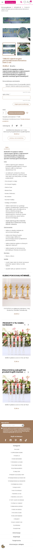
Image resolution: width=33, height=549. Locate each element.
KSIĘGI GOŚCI (17, 487)
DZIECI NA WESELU (17, 509)
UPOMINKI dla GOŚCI (17, 484)
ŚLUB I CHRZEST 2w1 (17, 522)
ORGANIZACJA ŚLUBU (17, 462)
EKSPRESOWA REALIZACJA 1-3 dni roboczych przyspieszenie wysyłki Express (16, 131)
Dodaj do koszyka (16, 113)
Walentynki (17, 528)
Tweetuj (16, 125)
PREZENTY (17, 519)
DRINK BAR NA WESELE (17, 506)
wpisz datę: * (6, 94)
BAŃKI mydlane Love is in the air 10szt (17, 358)
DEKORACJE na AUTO (17, 497)
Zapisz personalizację (22, 104)
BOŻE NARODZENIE (17, 459)
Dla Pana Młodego (17, 468)
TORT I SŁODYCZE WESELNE (17, 500)
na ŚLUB (17, 449)
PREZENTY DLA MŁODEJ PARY (17, 474)
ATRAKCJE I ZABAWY (17, 503)
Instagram (20, 440)
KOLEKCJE (17, 455)
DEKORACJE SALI (17, 493)
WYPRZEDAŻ (17, 525)
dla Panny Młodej (17, 465)
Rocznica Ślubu (17, 512)
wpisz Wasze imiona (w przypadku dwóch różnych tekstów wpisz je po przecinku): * (17, 85)
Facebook (5, 440)
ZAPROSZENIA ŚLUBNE (17, 452)
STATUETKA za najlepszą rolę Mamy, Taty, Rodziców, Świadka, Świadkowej (17, 309)
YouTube (10, 440)
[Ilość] (5, 113)
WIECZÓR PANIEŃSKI (17, 516)
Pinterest (21, 125)
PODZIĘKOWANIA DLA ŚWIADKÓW (17, 481)
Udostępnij (12, 125)
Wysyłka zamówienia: (9, 117)
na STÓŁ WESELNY (17, 490)
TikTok (26, 440)
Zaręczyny (17, 471)
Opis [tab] (6, 147)
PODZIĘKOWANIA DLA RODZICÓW (17, 478)
